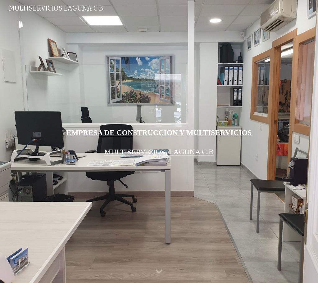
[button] (159, 271)
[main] (159, 132)
